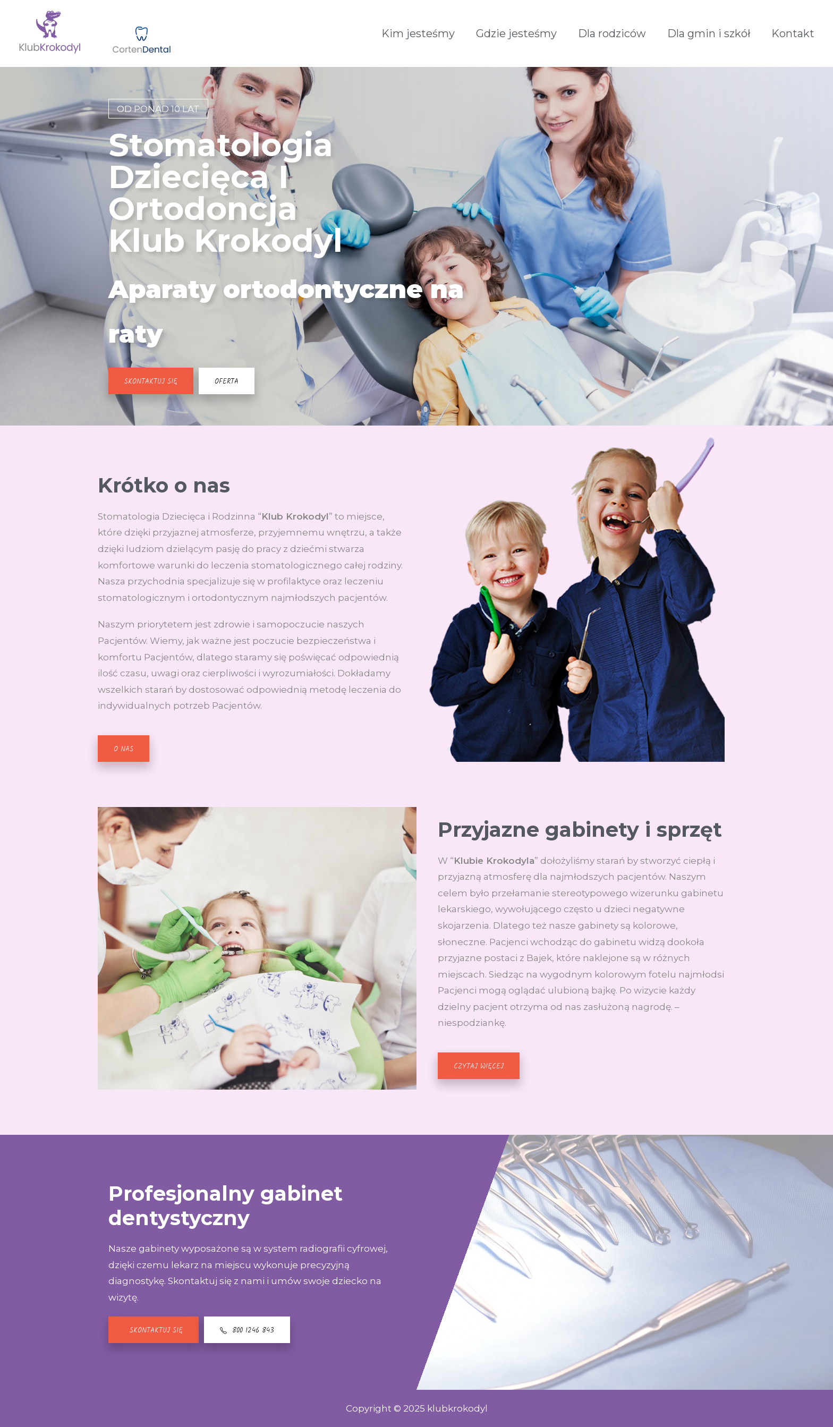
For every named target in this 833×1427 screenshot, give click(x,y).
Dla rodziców (612, 33)
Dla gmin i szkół (708, 33)
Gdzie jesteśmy (516, 33)
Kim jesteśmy (418, 33)
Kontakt (792, 33)
